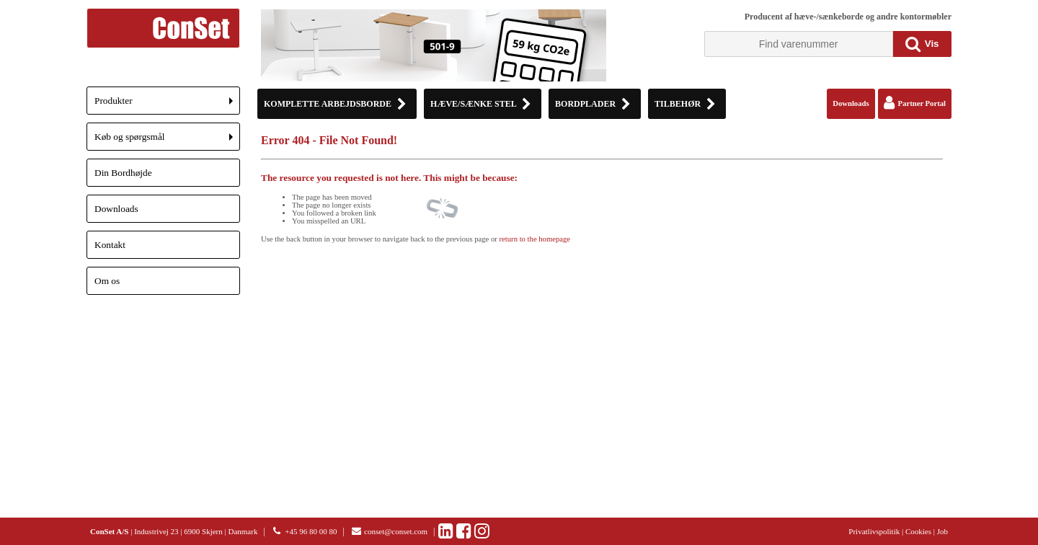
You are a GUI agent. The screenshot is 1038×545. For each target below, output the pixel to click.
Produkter (167, 105)
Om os (107, 280)
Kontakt (109, 244)
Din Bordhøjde (123, 172)
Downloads (116, 208)
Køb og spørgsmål (167, 141)
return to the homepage (535, 239)
